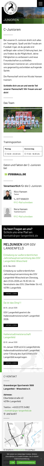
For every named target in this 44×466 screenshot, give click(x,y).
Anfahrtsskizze (19, 450)
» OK (12, 462)
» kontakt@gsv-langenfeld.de (17, 410)
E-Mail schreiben (23, 202)
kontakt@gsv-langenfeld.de (21, 235)
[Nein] (41, 458)
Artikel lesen (10, 294)
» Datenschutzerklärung (26, 462)
